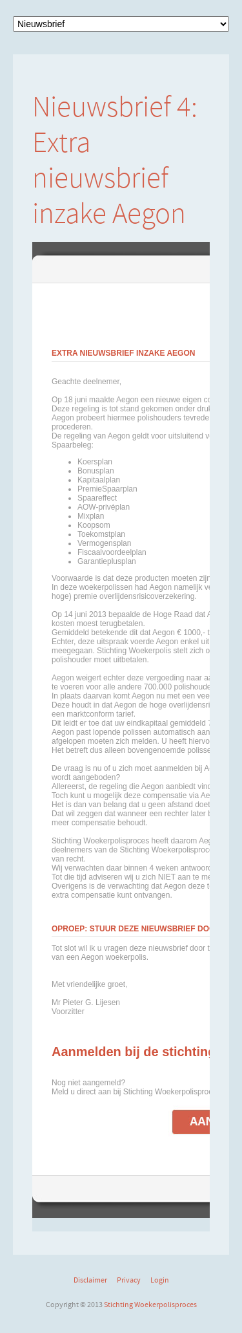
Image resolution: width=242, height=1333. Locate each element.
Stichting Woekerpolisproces (150, 1304)
